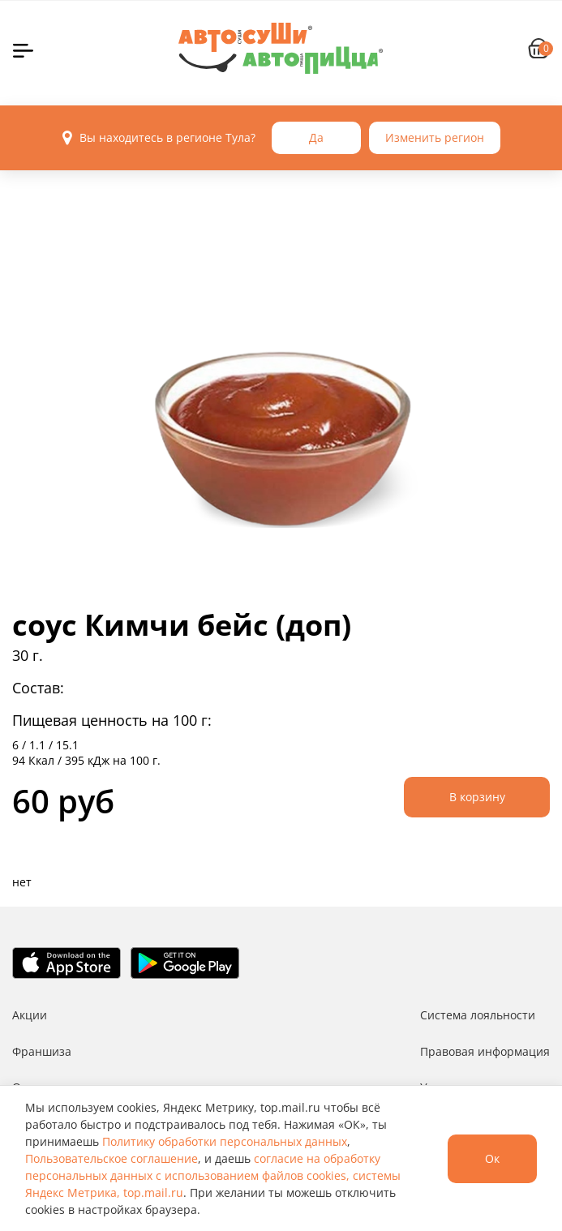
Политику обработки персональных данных (224, 1141)
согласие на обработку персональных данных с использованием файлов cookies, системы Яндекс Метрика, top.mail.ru (213, 1175)
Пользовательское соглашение (111, 1158)
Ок (492, 1158)
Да (316, 137)
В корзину (477, 796)
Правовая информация (485, 1051)
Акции (29, 1015)
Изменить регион (434, 137)
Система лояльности (477, 1015)
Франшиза (41, 1051)
